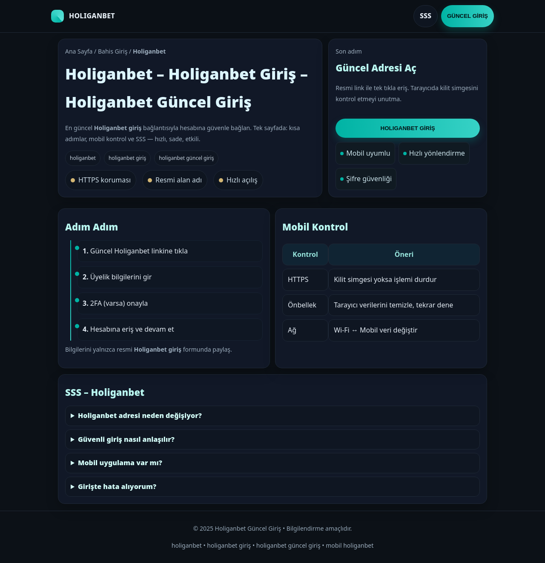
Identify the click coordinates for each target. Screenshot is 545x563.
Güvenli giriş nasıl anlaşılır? (126, 439)
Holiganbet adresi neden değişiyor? (140, 415)
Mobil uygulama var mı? (120, 462)
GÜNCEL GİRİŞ (467, 16)
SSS (425, 15)
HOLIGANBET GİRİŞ (408, 128)
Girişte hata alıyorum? (117, 486)
